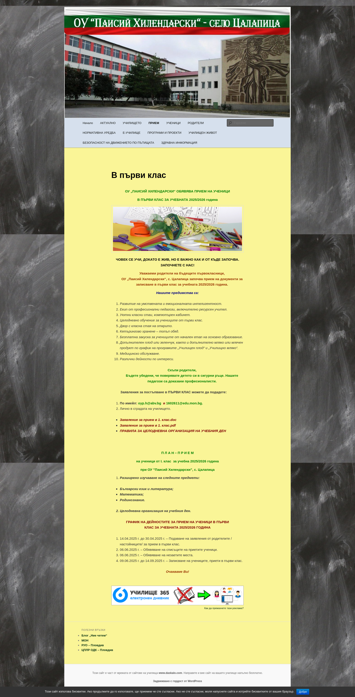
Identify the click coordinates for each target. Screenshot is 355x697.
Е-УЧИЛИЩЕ (131, 132)
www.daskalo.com (170, 673)
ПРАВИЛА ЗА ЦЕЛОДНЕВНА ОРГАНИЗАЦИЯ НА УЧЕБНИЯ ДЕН (173, 431)
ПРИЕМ (154, 123)
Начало (88, 123)
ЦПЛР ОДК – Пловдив (97, 650)
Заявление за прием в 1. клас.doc (148, 420)
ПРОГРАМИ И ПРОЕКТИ (164, 132)
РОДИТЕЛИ (196, 123)
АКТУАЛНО (108, 123)
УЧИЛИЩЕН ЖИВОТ (203, 132)
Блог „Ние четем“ (94, 635)
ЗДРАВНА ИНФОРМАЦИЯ (179, 142)
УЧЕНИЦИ (173, 123)
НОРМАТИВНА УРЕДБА (99, 132)
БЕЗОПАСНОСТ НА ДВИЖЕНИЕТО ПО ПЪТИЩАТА (118, 142)
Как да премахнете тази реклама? (224, 608)
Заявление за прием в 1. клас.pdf (148, 425)
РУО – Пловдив (93, 645)
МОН (85, 640)
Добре (303, 691)
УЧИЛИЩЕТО (132, 123)
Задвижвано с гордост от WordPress (177, 681)
